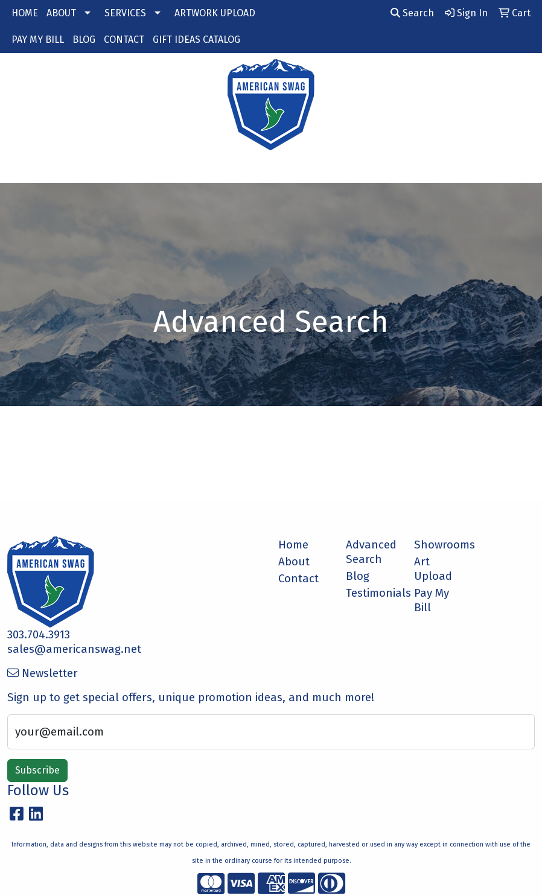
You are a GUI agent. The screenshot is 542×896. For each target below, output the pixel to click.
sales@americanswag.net (74, 649)
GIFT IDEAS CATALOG (196, 39)
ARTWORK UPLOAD (214, 13)
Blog (357, 576)
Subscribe (37, 770)
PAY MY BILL (37, 39)
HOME (24, 13)
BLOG (83, 39)
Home (293, 544)
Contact (298, 578)
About (294, 561)
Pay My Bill (431, 600)
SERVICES (125, 13)
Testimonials (372, 593)
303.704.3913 (38, 634)
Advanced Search (371, 552)
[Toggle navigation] (18, 169)
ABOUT (61, 13)
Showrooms (440, 544)
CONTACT (124, 39)
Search (412, 13)
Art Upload (433, 569)
